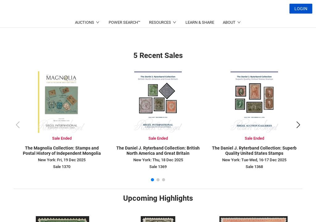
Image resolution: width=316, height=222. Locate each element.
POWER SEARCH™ (124, 37)
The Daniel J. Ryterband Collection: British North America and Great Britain (158, 151)
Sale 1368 (254, 166)
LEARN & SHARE (199, 37)
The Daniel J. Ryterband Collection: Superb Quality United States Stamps (254, 151)
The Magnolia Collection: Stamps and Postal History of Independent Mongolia (62, 151)
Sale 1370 (61, 166)
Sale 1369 (158, 166)
